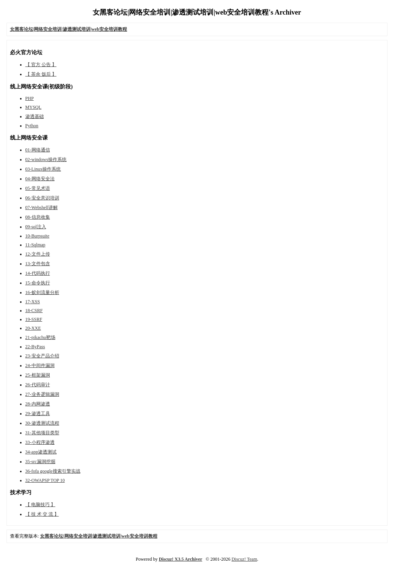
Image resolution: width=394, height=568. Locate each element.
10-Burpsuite (37, 236)
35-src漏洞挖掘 (40, 461)
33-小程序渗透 (40, 442)
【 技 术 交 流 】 (42, 514)
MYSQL (33, 107)
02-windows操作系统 (46, 159)
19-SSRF (33, 319)
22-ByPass (35, 346)
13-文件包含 (37, 263)
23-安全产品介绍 (42, 356)
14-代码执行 (37, 273)
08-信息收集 (37, 217)
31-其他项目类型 (42, 432)
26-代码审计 (37, 384)
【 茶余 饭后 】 (41, 74)
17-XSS (32, 301)
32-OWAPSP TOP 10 (45, 480)
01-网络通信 (37, 150)
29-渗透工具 (37, 413)
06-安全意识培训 (42, 198)
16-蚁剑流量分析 (42, 292)
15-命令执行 (37, 283)
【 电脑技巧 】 (40, 504)
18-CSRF (34, 310)
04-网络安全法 (40, 178)
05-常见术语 (37, 188)
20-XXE (33, 328)
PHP (29, 98)
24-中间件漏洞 (40, 365)
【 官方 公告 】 (41, 64)
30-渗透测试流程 (42, 423)
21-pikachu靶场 (40, 337)
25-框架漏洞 (37, 375)
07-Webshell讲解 (41, 207)
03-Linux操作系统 (43, 169)
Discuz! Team (244, 559)
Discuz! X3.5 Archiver (180, 559)
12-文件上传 (37, 254)
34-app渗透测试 (41, 452)
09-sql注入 (35, 226)
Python (31, 125)
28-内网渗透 (37, 404)
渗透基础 (34, 116)
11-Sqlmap (35, 244)
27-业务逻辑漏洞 (42, 394)
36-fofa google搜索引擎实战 (52, 471)
